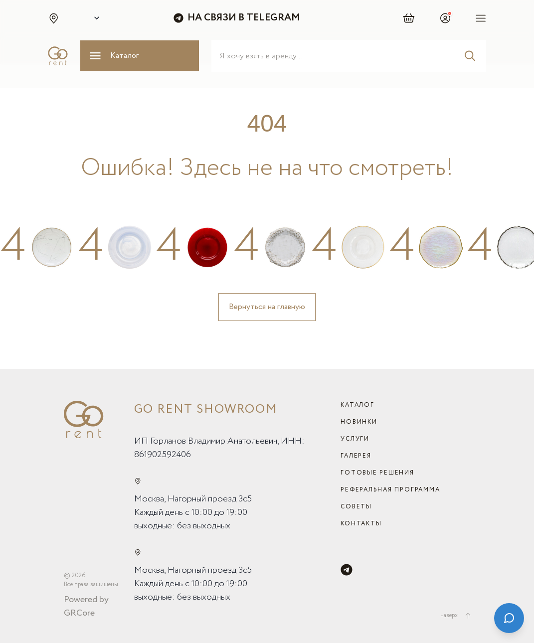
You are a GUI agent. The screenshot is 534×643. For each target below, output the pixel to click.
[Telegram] (347, 570)
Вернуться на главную (267, 307)
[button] (53, 18)
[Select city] (95, 18)
